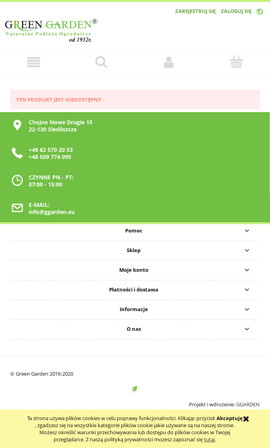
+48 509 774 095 (50, 156)
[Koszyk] (236, 61)
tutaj (209, 439)
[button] (34, 62)
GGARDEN (248, 404)
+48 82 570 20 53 (51, 149)
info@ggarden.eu (52, 212)
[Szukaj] (101, 61)
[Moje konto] (169, 62)
